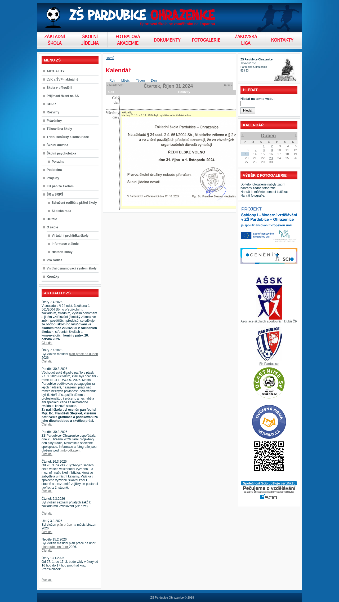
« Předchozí (114, 85)
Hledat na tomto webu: (257, 99)
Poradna (58, 161)
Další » (227, 85)
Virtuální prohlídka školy (70, 235)
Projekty (53, 178)
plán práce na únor (55, 547)
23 (271, 158)
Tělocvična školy (59, 129)
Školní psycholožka (61, 153)
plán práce (64, 524)
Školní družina (57, 145)
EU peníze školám (60, 186)
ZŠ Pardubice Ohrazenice (167, 597)
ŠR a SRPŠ (55, 194)
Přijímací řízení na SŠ (63, 96)
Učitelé (52, 219)
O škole (52, 227)
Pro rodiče (54, 260)
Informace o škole (65, 244)
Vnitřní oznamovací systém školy (72, 268)
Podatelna (54, 170)
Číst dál (47, 343)
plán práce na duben (83, 354)
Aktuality (127, 112)
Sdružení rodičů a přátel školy (74, 203)
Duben (268, 135)
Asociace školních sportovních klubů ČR (268, 321)
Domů (110, 58)
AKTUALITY (56, 71)
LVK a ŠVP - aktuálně (62, 79)
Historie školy (62, 252)
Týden (140, 80)
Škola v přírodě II (59, 88)
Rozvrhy (53, 112)
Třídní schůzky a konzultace (68, 137)
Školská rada (61, 211)
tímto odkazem (70, 450)
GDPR (51, 104)
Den (154, 80)
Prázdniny (54, 120)
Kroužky (53, 276)
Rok (112, 80)
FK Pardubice (269, 364)
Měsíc (125, 80)
